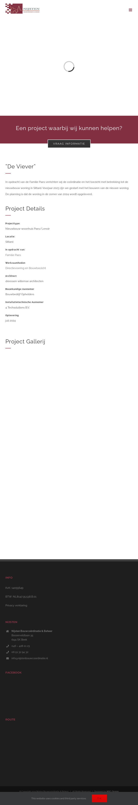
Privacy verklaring (16, 605)
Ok (99, 798)
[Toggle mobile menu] (131, 10)
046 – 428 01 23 (21, 646)
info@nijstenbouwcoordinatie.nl (30, 658)
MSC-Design (113, 791)
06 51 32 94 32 (20, 652)
